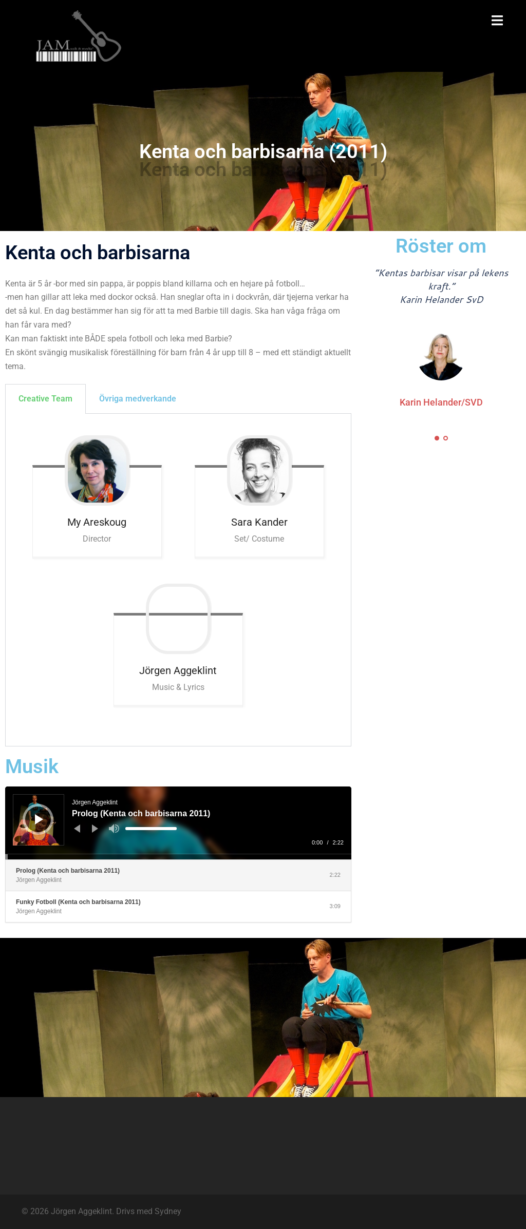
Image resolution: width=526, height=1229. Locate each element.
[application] (178, 822)
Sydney (168, 1211)
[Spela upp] (39, 819)
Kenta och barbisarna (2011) (263, 151)
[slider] (151, 828)
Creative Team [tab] (45, 399)
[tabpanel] (178, 580)
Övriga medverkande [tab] (137, 399)
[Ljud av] (114, 828)
